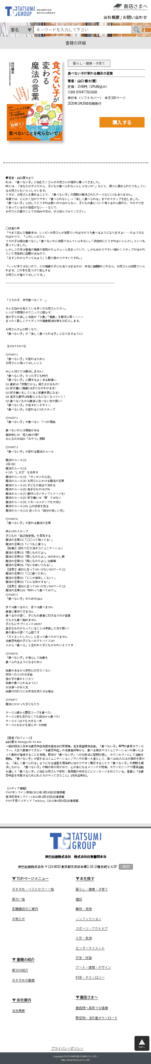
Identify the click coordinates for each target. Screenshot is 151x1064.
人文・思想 (84, 938)
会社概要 (111, 17)
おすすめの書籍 (23, 980)
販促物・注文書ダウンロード (97, 1018)
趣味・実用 (84, 909)
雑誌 (79, 899)
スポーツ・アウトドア (92, 928)
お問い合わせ (135, 17)
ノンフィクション (88, 919)
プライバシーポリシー (67, 1048)
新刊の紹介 (20, 970)
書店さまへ (136, 6)
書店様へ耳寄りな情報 (92, 1008)
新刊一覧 (18, 899)
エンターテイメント (90, 948)
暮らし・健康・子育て (92, 889)
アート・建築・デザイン (93, 967)
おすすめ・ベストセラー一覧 (33, 889)
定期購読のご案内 (25, 909)
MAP (125, 866)
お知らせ (18, 919)
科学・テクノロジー (90, 977)
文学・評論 (84, 958)
